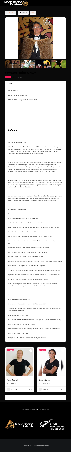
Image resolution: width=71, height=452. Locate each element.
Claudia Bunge (44, 380)
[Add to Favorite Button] (30, 350)
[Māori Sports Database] (16, 3)
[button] (66, 3)
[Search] (35, 398)
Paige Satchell (12, 380)
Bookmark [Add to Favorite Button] (23, 12)
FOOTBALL (18, 77)
